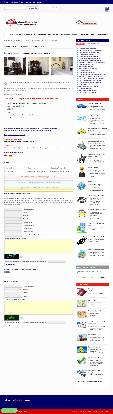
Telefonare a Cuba (85, 84)
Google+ (9, 272)
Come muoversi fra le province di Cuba (92, 74)
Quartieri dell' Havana (86, 54)
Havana (18, 35)
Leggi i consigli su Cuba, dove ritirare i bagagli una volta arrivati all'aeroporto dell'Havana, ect (96, 363)
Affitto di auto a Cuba (94, 103)
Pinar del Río (53, 35)
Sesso (25, 289)
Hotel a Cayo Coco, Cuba (96, 249)
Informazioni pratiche (86, 66)
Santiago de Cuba (88, 35)
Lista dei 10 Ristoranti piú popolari (90, 80)
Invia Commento (11, 326)
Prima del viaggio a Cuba (87, 48)
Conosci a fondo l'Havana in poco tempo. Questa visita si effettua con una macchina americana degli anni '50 (97, 146)
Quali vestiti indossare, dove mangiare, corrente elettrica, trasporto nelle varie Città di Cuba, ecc (97, 340)
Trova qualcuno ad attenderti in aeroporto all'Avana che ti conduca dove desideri (97, 134)
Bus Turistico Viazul (94, 370)
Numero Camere (28, 222)
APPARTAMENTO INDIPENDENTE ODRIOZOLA (44, 40)
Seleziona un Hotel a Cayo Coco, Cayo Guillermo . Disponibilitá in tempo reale (97, 254)
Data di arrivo (27, 228)
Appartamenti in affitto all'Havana (20, 40)
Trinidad (75, 35)
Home (6, 2)
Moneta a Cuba (53, 99)
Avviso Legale (22, 411)
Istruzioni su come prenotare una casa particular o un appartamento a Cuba (97, 328)
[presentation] (80, 44)
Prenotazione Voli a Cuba (96, 195)
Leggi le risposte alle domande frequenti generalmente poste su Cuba (97, 351)
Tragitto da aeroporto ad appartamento (92, 62)
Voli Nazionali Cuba (94, 116)
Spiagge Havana (30, 35)
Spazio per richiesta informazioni (15, 238)
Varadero (42, 35)
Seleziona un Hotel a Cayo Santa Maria (97, 228)
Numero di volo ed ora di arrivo (33, 235)
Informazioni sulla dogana (88, 68)
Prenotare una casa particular (89, 56)
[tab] (80, 44)
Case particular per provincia (31, 2)
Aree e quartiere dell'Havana (97, 311)
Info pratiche (92, 334)
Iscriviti (102, 277)
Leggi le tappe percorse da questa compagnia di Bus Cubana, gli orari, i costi (97, 374)
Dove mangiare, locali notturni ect (90, 82)
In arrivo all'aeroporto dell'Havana (90, 60)
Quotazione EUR (84, 70)
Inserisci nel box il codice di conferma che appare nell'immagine (25, 261)
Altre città (101, 35)
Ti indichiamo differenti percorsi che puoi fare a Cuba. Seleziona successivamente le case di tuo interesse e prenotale (97, 187)
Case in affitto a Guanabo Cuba (89, 92)
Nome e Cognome (28, 209)
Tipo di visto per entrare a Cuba (96, 303)
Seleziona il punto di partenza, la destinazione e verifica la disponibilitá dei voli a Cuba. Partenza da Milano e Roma (97, 201)
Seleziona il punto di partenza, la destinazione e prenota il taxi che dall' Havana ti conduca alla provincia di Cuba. (97, 215)
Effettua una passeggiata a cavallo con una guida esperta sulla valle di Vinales (97, 160)
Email (25, 212)
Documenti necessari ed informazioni (96, 294)
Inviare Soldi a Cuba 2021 (96, 237)
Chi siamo (14, 2)
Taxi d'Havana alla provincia (97, 209)
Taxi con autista (93, 167)
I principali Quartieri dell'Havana (95, 314)
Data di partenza (28, 232)
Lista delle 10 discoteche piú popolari (91, 78)
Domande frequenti (85, 88)
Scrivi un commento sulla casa (15, 299)
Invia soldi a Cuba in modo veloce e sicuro (97, 240)
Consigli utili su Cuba (86, 64)
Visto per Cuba (92, 300)
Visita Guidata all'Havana (96, 141)
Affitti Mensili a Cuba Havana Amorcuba (89, 381)
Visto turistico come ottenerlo (89, 52)
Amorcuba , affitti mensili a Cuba (90, 90)
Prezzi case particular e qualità (89, 58)
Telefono (25, 215)
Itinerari (90, 181)
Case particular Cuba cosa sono (90, 50)
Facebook (107, 9)
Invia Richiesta (10, 265)
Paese (25, 219)
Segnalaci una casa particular (89, 86)
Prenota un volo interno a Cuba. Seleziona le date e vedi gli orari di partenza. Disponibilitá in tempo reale (97, 121)
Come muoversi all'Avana (87, 72)
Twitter (5, 272)
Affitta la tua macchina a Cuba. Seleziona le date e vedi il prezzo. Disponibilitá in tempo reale (97, 109)
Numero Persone (28, 225)
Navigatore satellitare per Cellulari (90, 76)
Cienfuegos (65, 35)
